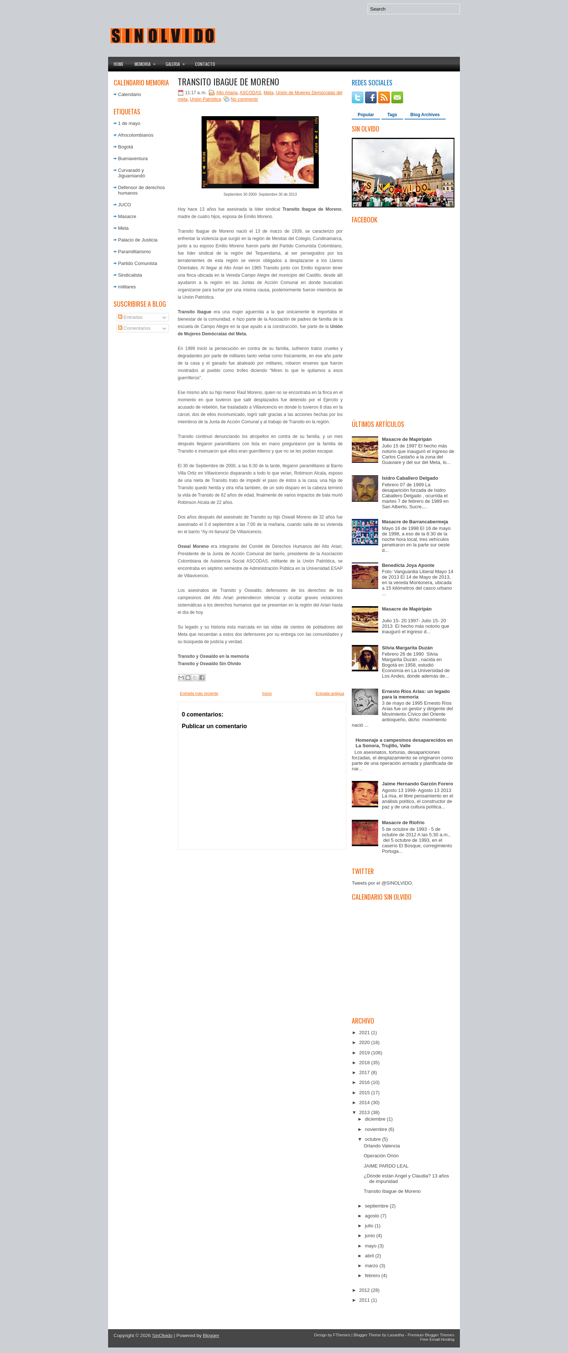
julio (370, 1225)
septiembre (377, 1206)
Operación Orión (381, 1155)
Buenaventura (133, 158)
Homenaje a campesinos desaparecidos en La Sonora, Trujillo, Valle (404, 742)
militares (127, 287)
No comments (244, 99)
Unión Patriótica (205, 99)
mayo (371, 1246)
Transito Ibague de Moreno (228, 81)
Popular (366, 114)
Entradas (130, 317)
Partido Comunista (137, 263)
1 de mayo (129, 123)
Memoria (147, 62)
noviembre (376, 1129)
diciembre (376, 1119)
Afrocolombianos (136, 135)
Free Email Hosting (437, 1339)
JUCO (124, 204)
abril (370, 1255)
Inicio (267, 693)
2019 (365, 1052)
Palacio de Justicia (138, 240)
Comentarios (134, 328)
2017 (365, 1072)
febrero (373, 1275)
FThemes (341, 1335)
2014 (365, 1102)
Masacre (127, 216)
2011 (365, 1300)
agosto (373, 1216)
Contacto (205, 64)
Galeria (177, 62)
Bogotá (125, 147)
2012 (365, 1290)
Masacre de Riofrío (403, 822)
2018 (365, 1062)
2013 (365, 1112)
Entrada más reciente (199, 693)
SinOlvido (162, 1335)
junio (370, 1235)
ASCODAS (250, 92)
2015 (365, 1092)
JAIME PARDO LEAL (386, 1166)
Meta (123, 228)
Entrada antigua (330, 693)
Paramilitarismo (134, 251)
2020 (365, 1042)
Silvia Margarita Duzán (407, 647)
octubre (373, 1139)
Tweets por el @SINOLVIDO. (382, 883)
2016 (365, 1082)
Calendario (129, 94)
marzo (372, 1265)
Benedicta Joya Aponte (408, 565)
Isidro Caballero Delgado (410, 478)
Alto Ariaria (226, 92)
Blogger (211, 1335)
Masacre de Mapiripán (407, 439)
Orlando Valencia (382, 1146)
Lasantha (395, 1335)
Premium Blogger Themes (430, 1335)
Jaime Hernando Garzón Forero (417, 783)
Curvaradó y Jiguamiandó (131, 172)
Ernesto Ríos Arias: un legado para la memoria (416, 694)
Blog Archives (425, 114)
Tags (392, 114)
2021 (365, 1032)
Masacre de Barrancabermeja (415, 521)
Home (118, 64)
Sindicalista (130, 275)
